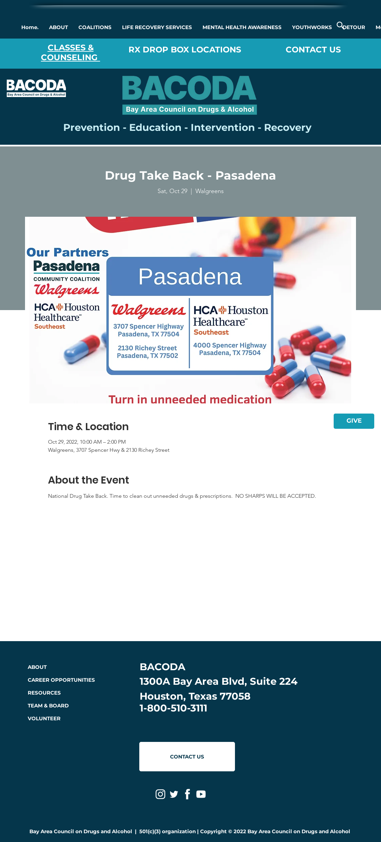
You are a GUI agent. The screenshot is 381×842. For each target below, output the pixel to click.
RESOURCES (44, 692)
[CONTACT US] (187, 756)
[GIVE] (354, 421)
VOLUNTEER (44, 718)
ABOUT (37, 667)
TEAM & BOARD (48, 705)
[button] (58, 27)
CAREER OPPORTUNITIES (61, 680)
